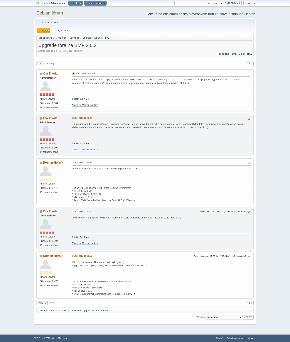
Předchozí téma (227, 53)
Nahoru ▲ (251, 338)
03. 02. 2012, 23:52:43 (82, 118)
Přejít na (201, 317)
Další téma (245, 53)
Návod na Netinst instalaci (85, 105)
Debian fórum (49, 12)
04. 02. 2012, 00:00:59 (82, 256)
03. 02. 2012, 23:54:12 (82, 162)
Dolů (40, 64)
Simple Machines (59, 338)
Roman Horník (53, 162)
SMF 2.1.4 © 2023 (42, 338)
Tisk (249, 64)
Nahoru (42, 303)
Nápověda (220, 338)
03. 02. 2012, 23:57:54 (82, 211)
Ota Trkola (50, 73)
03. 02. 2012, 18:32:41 (85, 73)
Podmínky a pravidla (236, 338)
